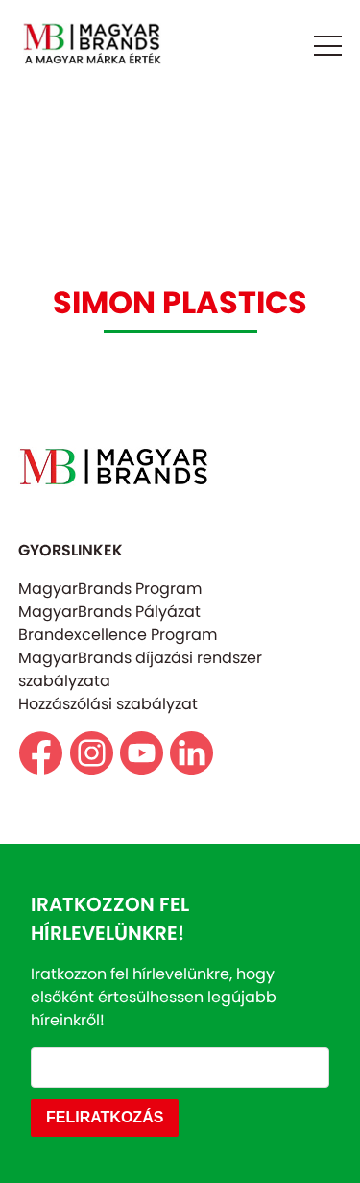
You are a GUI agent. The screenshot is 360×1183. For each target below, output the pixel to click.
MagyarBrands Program (110, 589)
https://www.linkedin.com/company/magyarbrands (191, 753)
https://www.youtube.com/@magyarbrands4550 (141, 753)
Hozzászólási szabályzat (108, 704)
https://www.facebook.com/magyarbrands (40, 753)
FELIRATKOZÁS (104, 1117)
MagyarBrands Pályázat (109, 612)
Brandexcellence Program (117, 635)
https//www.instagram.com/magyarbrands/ (91, 753)
